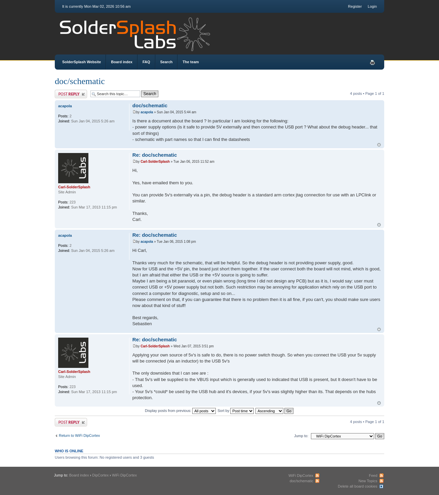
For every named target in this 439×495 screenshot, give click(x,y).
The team (191, 62)
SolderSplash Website (81, 62)
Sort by (235, 411)
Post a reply (71, 94)
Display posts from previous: (180, 411)
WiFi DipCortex (124, 475)
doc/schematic (80, 81)
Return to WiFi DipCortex (79, 435)
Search (166, 62)
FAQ (146, 62)
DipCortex (100, 475)
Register (355, 6)
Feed (373, 475)
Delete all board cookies (357, 486)
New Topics (367, 481)
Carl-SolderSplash (155, 161)
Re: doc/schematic (154, 155)
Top (379, 145)
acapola (147, 112)
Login (372, 6)
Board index (121, 62)
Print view (372, 62)
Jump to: (301, 436)
